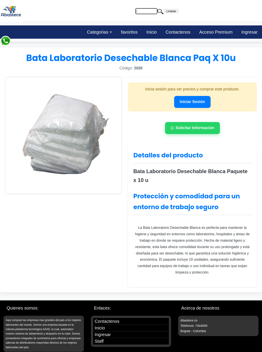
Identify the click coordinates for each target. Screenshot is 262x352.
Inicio (151, 32)
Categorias (97, 32)
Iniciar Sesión (192, 101)
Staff (99, 341)
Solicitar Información (192, 128)
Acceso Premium (215, 32)
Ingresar (249, 32)
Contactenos (178, 32)
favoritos (129, 32)
